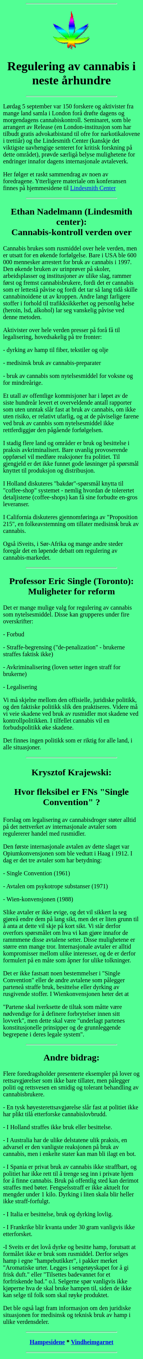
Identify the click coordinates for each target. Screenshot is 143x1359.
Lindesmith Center (93, 188)
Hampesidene (47, 1342)
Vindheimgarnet (92, 1342)
